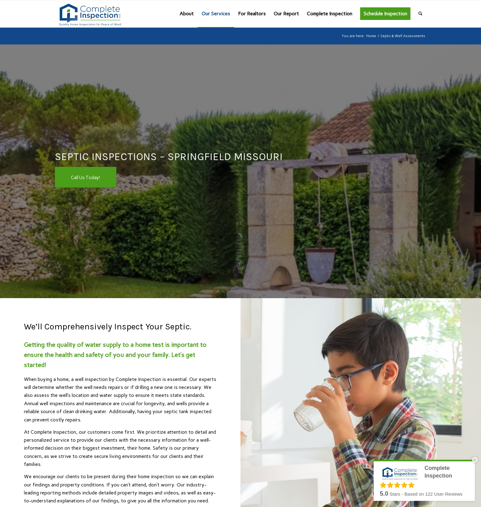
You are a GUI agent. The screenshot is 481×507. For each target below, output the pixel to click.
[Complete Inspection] (89, 13)
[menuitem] (186, 13)
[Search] (420, 13)
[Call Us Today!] (85, 177)
